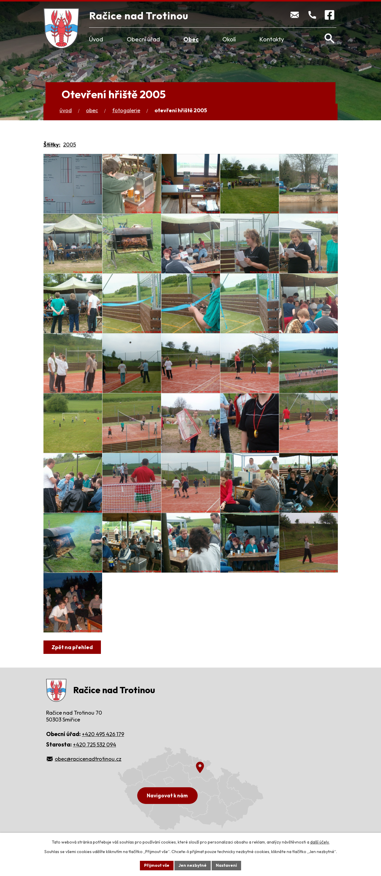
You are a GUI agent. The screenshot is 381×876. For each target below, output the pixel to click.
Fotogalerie (126, 110)
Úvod (96, 39)
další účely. (320, 842)
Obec (191, 39)
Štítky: (51, 144)
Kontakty (271, 39)
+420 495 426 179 (103, 734)
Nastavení (226, 865)
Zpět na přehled (72, 647)
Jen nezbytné (193, 865)
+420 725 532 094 (94, 744)
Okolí (229, 39)
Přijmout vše (156, 865)
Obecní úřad (143, 39)
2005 (69, 144)
